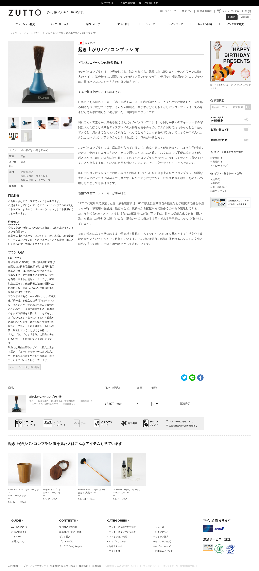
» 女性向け (216, 157)
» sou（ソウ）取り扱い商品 (24, 367)
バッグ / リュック (59, 24)
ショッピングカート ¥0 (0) (236, 11)
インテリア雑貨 (235, 24)
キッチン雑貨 (204, 24)
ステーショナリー (33, 33)
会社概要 (83, 566)
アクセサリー (124, 24)
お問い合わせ (230, 140)
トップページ (14, 33)
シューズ (150, 24)
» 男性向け (216, 161)
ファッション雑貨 (25, 24)
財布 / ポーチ (93, 24)
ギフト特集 (64, 536)
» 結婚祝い (216, 179)
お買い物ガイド (230, 129)
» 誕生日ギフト (218, 191)
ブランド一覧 (66, 541)
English (245, 16)
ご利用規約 (13, 566)
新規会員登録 (204, 11)
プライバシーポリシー (34, 566)
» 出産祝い (216, 183)
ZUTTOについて (167, 11)
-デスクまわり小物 (54, 33)
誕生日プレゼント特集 (70, 531)
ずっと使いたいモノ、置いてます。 (65, 12)
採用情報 (96, 566)
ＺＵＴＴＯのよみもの (70, 546)
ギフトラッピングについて (181, 421)
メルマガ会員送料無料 (230, 119)
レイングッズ (175, 24)
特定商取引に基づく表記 (62, 566)
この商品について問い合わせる (183, 426)
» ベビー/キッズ (219, 165)
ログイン (186, 11)
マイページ (16, 536)
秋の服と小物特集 (68, 527)
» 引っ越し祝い (218, 187)
